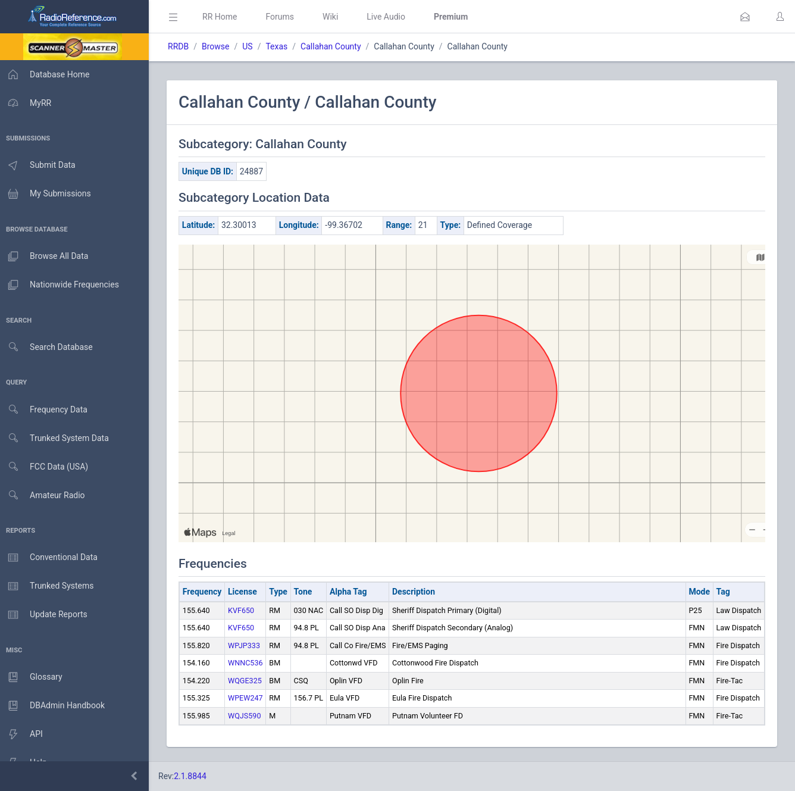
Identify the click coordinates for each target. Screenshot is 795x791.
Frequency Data (45, 410)
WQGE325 (248, 680)
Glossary (32, 677)
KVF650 (244, 610)
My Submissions (47, 194)
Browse (219, 46)
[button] (745, 16)
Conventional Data (50, 557)
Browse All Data (46, 256)
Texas (280, 46)
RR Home (223, 16)
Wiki (334, 16)
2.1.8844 (193, 776)
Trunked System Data (56, 438)
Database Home (46, 74)
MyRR (27, 103)
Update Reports (45, 614)
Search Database (48, 347)
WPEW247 (249, 697)
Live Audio (389, 16)
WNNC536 (249, 662)
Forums (283, 16)
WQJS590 (248, 715)
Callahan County (334, 46)
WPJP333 (247, 645)
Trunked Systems (48, 586)
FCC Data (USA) (46, 467)
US (251, 46)
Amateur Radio (44, 495)
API (23, 734)
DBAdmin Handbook (54, 706)
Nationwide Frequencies (61, 285)
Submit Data (39, 165)
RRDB (181, 46)
